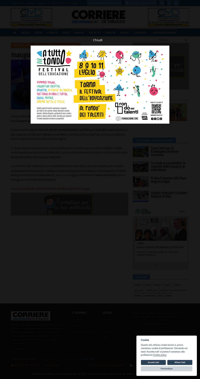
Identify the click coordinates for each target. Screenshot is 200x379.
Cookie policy (159, 355)
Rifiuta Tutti (180, 362)
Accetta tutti (153, 362)
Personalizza (167, 368)
